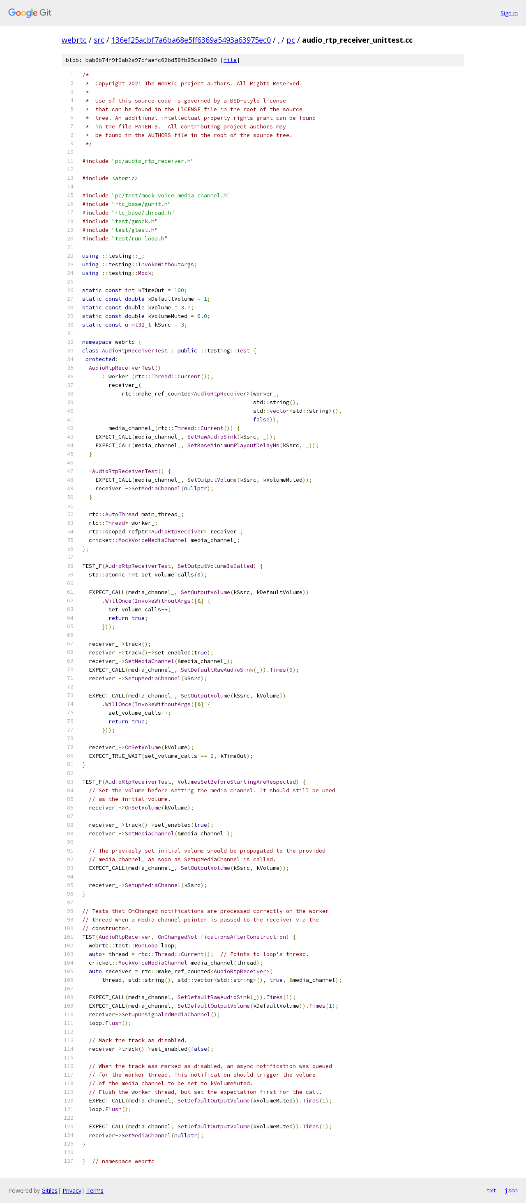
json (511, 1190)
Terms (95, 1190)
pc (290, 40)
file (230, 60)
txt (491, 1190)
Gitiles (50, 1190)
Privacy (71, 1190)
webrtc (74, 40)
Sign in (509, 13)
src (99, 40)
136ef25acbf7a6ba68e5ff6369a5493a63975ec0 (191, 40)
